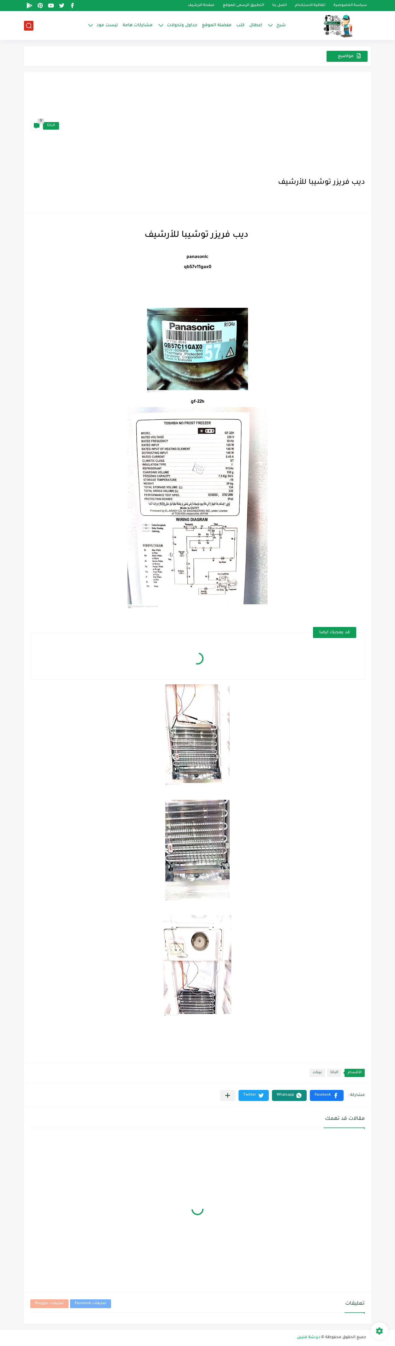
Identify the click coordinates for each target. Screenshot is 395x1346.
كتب (240, 25)
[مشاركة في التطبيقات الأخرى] (227, 1095)
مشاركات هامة (138, 25)
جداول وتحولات (182, 25)
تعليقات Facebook (90, 1304)
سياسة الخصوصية (350, 5)
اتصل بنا (279, 5)
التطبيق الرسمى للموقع (243, 5)
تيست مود (107, 25)
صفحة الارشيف (201, 5)
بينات (317, 1073)
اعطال (255, 25)
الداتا (51, 126)
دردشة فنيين (308, 1337)
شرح (281, 25)
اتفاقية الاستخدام (310, 5)
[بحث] (28, 26)
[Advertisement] (212, 126)
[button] (327, 1095)
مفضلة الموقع (217, 25)
